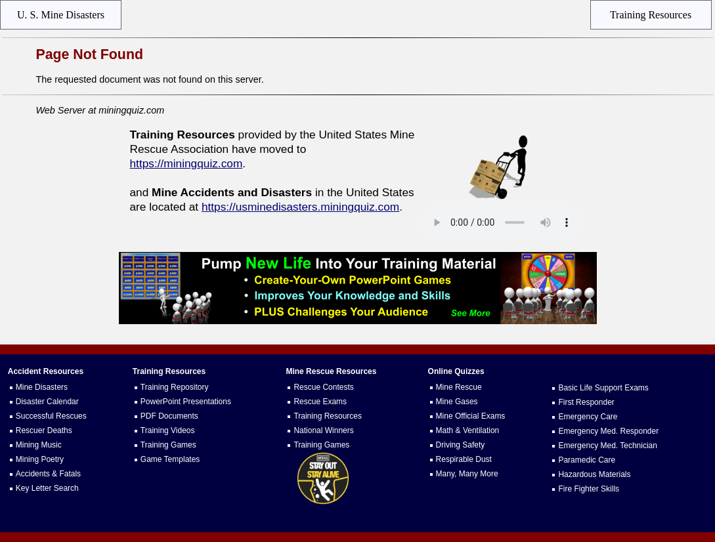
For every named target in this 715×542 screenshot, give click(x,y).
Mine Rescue (459, 387)
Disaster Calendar (47, 401)
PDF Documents (169, 416)
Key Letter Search (47, 488)
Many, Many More (467, 473)
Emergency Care (587, 416)
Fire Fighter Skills (588, 488)
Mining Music (39, 444)
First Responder (586, 402)
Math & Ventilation (468, 430)
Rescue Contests (323, 387)
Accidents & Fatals (48, 473)
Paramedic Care (586, 460)
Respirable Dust (464, 459)
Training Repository (175, 387)
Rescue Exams (320, 401)
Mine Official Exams (471, 416)
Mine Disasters (42, 387)
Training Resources (327, 416)
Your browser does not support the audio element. (502, 222)
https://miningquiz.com (186, 163)
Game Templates (170, 459)
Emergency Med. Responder (608, 431)
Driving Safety (460, 444)
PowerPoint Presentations (186, 401)
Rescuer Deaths (44, 430)
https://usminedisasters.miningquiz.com (300, 206)
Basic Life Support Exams (603, 387)
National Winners (323, 430)
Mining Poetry (40, 459)
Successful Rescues (51, 416)
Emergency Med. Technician (607, 445)
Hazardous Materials (594, 474)
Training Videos (168, 430)
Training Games (168, 444)
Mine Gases (457, 401)
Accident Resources (45, 371)
